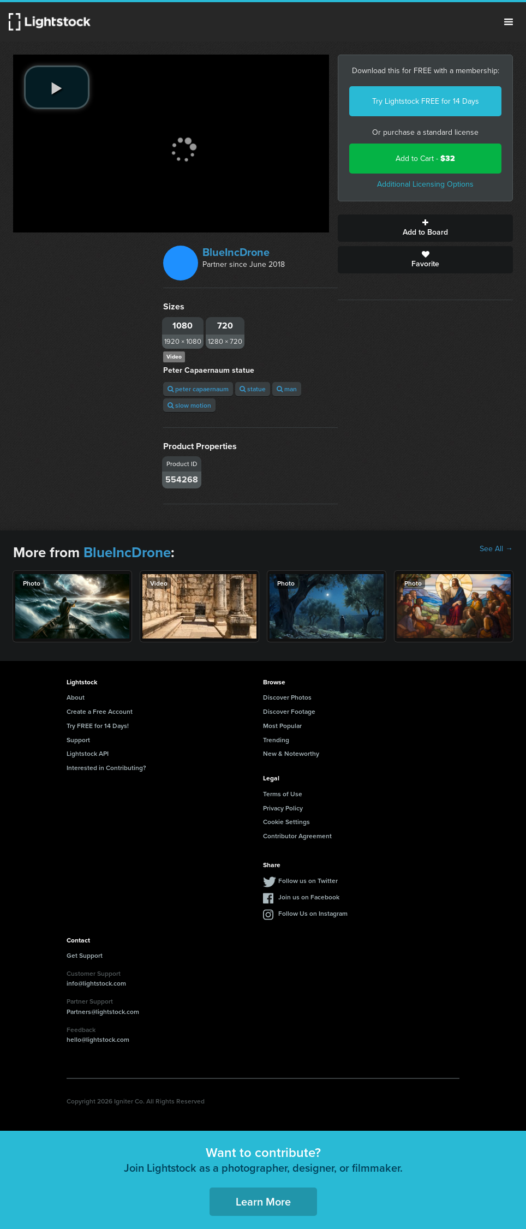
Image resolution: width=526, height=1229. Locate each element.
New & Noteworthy (291, 753)
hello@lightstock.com (98, 1039)
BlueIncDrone (236, 252)
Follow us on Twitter (308, 880)
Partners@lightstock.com (103, 1011)
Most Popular (282, 725)
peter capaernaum (198, 388)
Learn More (263, 1201)
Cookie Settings (286, 821)
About (76, 697)
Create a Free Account (100, 711)
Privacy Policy (283, 808)
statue (253, 388)
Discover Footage (289, 711)
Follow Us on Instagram (313, 913)
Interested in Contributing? (106, 767)
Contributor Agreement (297, 835)
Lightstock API (88, 753)
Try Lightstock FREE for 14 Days (425, 101)
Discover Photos (287, 697)
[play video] (56, 87)
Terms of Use (282, 793)
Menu (508, 22)
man (287, 388)
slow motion (189, 405)
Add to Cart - (425, 158)
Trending (276, 739)
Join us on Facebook (308, 897)
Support (78, 739)
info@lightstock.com (96, 983)
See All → (496, 549)
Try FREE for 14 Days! (98, 725)
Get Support (85, 955)
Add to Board (425, 228)
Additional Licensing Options (425, 184)
